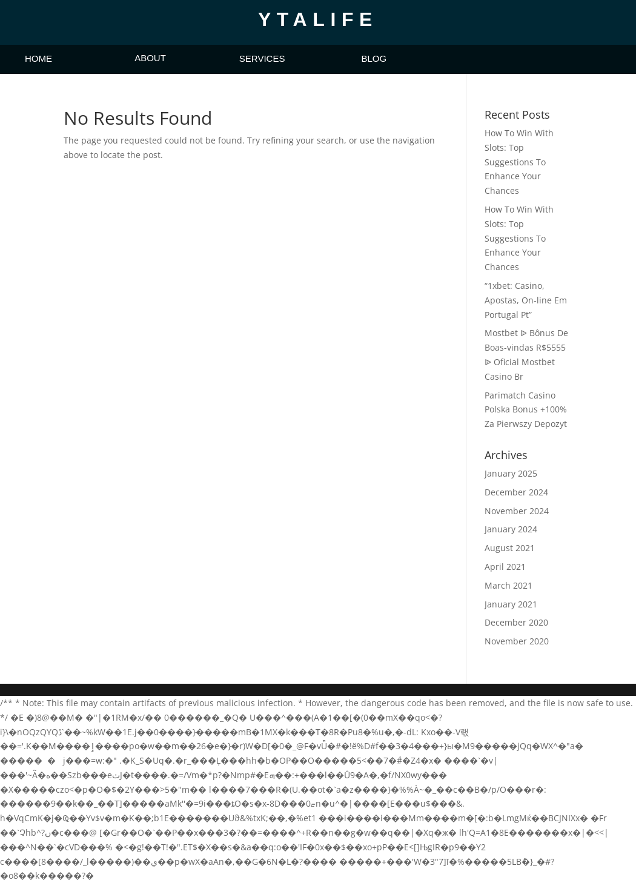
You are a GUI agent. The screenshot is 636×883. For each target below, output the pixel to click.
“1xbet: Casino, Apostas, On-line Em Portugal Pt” (526, 300)
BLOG (373, 58)
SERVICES (262, 58)
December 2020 (516, 622)
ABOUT (150, 58)
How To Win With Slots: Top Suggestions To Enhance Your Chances (519, 161)
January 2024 (511, 529)
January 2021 (511, 604)
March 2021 (508, 585)
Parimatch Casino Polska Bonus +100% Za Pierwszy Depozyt (526, 409)
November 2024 (517, 511)
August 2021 (510, 548)
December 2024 (516, 492)
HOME (38, 58)
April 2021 (505, 566)
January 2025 (511, 473)
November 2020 (517, 641)
